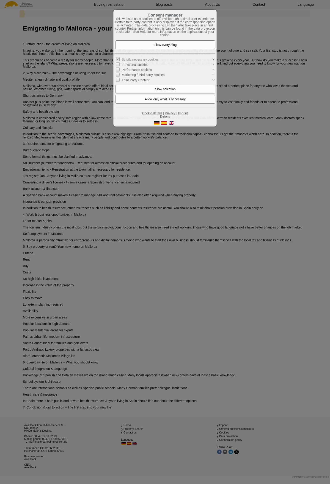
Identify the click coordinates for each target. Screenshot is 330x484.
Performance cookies (137, 70)
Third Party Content (135, 80)
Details (165, 116)
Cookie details (152, 113)
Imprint (183, 113)
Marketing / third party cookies (143, 75)
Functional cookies (135, 64)
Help (143, 32)
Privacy (170, 113)
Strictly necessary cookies (140, 59)
